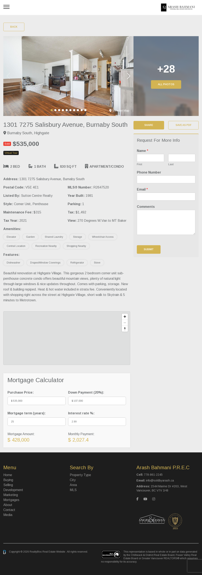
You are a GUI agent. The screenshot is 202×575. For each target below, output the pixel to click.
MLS (73, 490)
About (7, 505)
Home (7, 475)
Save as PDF (183, 125)
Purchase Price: (20, 392)
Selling (8, 485)
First (139, 164)
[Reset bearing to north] (125, 329)
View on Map (119, 110)
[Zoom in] (125, 317)
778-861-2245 (153, 474)
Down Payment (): (86, 392)
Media (7, 515)
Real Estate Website (54, 551)
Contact (9, 510)
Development (13, 490)
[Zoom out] (125, 323)
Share (148, 125)
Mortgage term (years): (26, 413)
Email (142, 189)
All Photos (166, 84)
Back (13, 26)
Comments (146, 206)
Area (73, 485)
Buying (8, 480)
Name (142, 151)
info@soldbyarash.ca (160, 480)
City (73, 480)
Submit (149, 249)
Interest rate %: (81, 413)
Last (170, 164)
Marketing (10, 495)
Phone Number (149, 172)
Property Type (80, 475)
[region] (67, 338)
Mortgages (11, 500)
